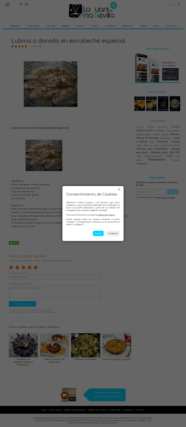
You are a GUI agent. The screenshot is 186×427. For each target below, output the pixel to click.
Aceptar (98, 233)
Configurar (113, 233)
